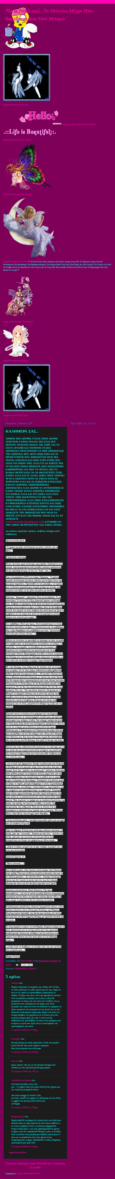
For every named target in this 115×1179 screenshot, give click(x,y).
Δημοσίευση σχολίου (17, 1152)
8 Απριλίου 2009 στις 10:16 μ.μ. (24, 1052)
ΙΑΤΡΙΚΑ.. (32, 968)
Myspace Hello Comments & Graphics (79, 124)
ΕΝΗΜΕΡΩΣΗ (20, 968)
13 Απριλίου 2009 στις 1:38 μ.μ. (24, 1107)
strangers (15, 1039)
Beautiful (7, 140)
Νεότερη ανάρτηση (17, 1163)
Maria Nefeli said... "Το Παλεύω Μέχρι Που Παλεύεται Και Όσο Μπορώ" (49, 15)
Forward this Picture (19, 105)
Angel (5, 105)
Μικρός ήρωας (17, 1116)
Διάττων (14, 1061)
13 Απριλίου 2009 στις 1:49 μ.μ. (24, 1146)
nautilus (14, 983)
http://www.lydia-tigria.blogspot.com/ (25, 522)
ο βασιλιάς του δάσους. (21, 1080)
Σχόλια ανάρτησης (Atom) (28, 1173)
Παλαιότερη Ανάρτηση (51, 1163)
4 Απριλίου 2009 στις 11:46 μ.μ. (24, 1030)
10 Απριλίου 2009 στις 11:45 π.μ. (25, 1071)
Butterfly (7, 194)
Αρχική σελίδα (35, 1165)
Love (11, 321)
